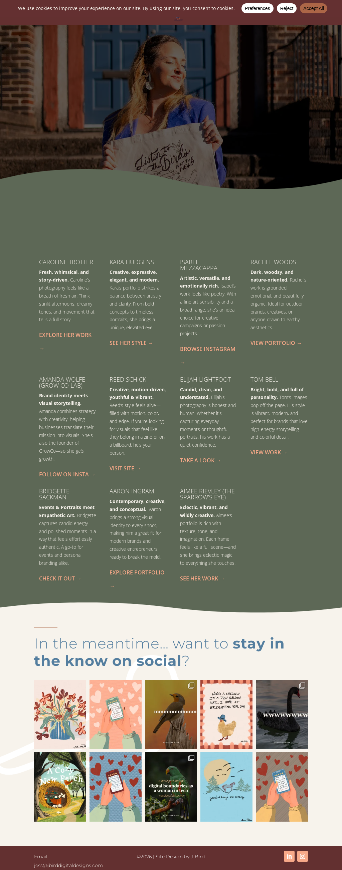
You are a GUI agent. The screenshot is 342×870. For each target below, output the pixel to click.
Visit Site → (125, 468)
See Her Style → (131, 342)
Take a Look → (200, 460)
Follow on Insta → (67, 474)
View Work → (269, 452)
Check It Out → (60, 578)
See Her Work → (202, 578)
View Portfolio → (276, 342)
